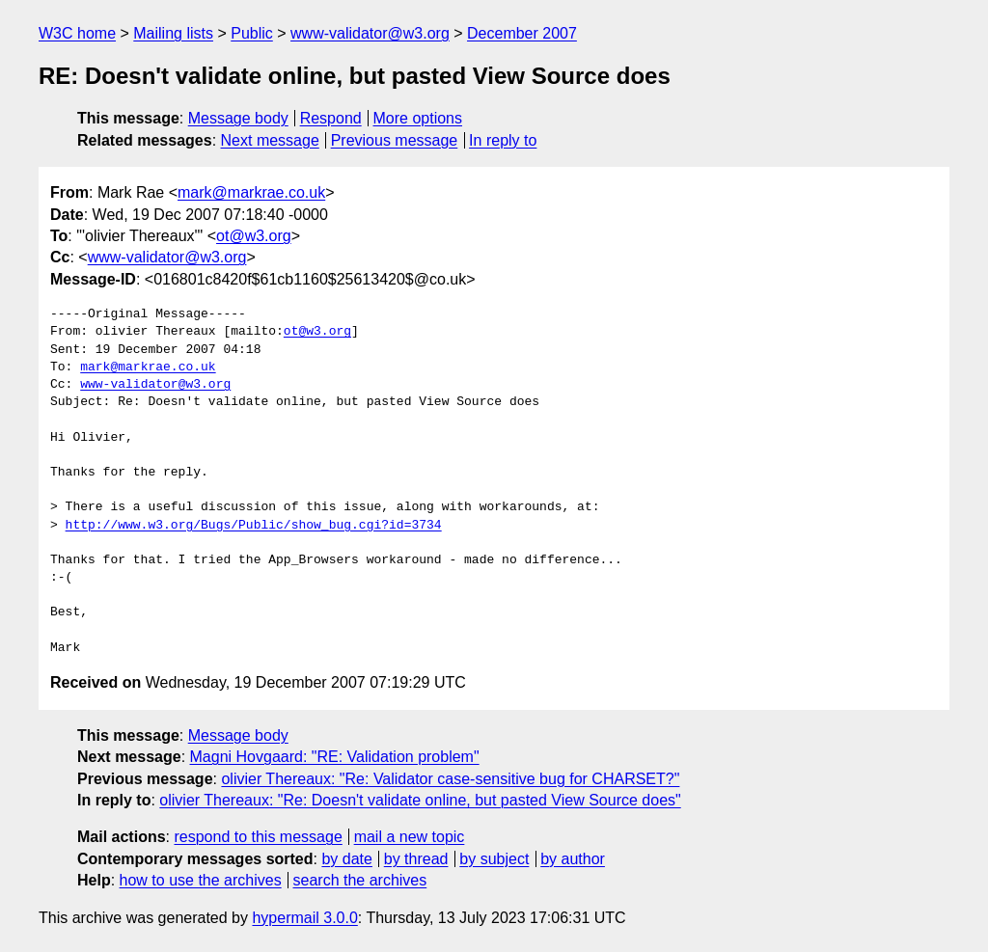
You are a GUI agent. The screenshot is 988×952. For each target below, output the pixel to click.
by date (346, 859)
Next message (270, 140)
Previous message (394, 140)
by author (572, 859)
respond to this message (258, 837)
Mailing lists (173, 33)
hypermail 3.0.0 (304, 918)
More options (418, 118)
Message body (238, 118)
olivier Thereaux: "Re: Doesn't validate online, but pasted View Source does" (419, 800)
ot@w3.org (253, 236)
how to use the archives (201, 880)
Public (252, 33)
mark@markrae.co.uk (251, 192)
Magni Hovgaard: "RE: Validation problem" (335, 756)
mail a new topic (409, 837)
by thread (416, 859)
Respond (331, 118)
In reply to (502, 140)
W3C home (77, 33)
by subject (494, 859)
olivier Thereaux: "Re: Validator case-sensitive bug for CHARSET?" (450, 779)
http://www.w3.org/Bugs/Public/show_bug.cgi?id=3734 (254, 525)
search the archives (360, 880)
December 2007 (522, 33)
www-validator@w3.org (370, 33)
